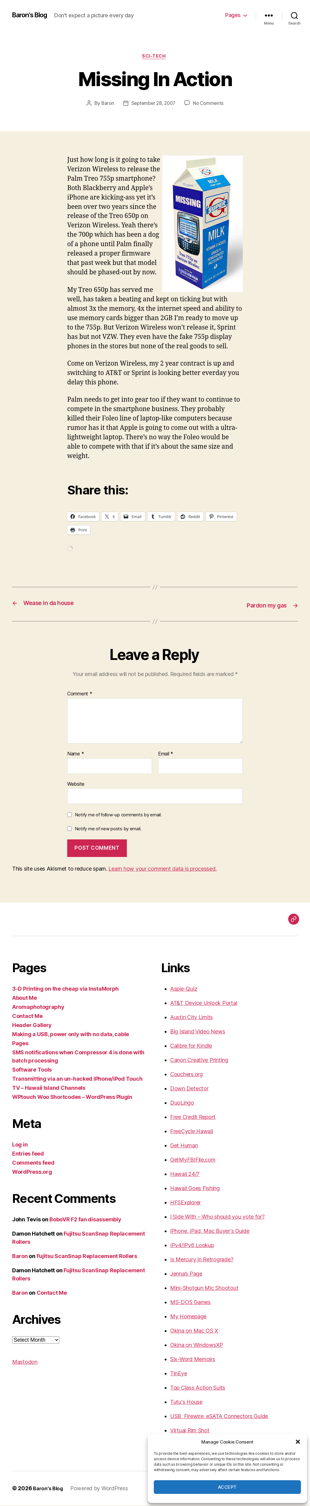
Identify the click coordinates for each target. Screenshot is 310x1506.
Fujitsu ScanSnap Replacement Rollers (87, 1256)
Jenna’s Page (186, 1274)
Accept (227, 1487)
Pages (233, 15)
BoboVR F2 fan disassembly (85, 1220)
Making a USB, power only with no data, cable (70, 1035)
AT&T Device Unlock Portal (203, 1003)
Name (75, 754)
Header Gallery (32, 1025)
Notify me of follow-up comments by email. (118, 815)
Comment (79, 694)
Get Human (184, 1146)
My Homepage (188, 1317)
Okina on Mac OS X (194, 1331)
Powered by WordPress (102, 1489)
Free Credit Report (193, 1117)
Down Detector (189, 1089)
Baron (105, 105)
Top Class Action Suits (197, 1388)
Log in (20, 1145)
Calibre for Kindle (191, 1046)
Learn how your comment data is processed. (162, 869)
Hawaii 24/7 (185, 1174)
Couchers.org (186, 1075)
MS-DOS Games (190, 1303)
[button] (298, 1442)
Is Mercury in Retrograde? (201, 1260)
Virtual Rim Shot (189, 1431)
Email (165, 754)
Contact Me (27, 1016)
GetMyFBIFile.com (193, 1160)
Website (75, 784)
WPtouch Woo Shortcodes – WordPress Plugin (72, 1097)
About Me (24, 998)
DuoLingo (182, 1103)
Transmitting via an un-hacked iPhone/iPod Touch (77, 1079)
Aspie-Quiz (183, 989)
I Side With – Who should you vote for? (217, 1217)
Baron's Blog (32, 15)
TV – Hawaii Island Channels (48, 1088)
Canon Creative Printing (199, 1060)
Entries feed (28, 1154)
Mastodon (25, 1362)
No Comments (210, 105)
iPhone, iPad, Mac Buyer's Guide (209, 1231)
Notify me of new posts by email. (108, 829)
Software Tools (32, 1070)
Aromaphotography (38, 1007)
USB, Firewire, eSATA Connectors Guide (219, 1417)
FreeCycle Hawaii (191, 1132)
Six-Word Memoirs (192, 1360)
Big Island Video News (197, 1032)
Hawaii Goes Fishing (195, 1189)
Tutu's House (186, 1402)
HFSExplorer (185, 1203)
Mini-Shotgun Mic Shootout (204, 1288)
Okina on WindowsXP (196, 1345)
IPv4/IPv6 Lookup (192, 1246)
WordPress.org (32, 1172)
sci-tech (155, 57)
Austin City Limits (191, 1018)
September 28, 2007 (152, 105)
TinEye (178, 1374)
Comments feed (33, 1163)
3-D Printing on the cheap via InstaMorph (65, 989)
